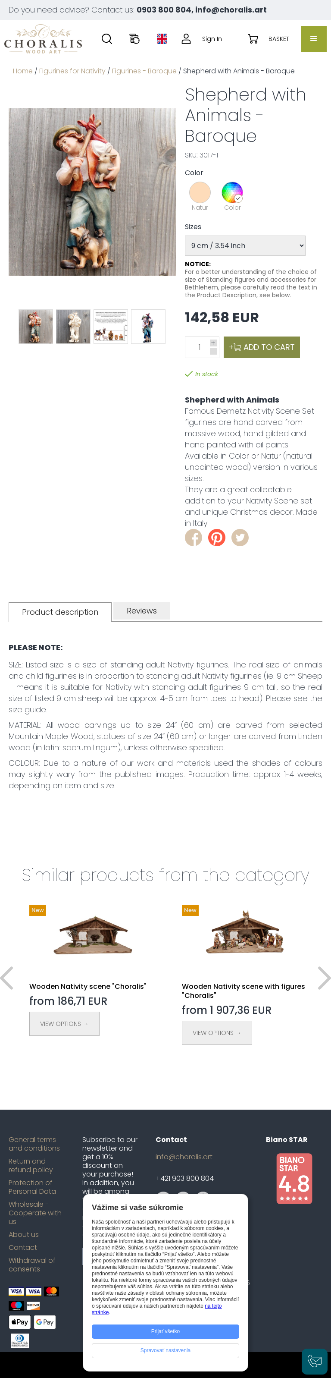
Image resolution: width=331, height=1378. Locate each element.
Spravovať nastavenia (166, 1350)
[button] (314, 39)
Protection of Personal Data (32, 1187)
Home (23, 71)
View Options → (64, 1023)
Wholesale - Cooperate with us (35, 1213)
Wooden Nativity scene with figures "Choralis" (243, 991)
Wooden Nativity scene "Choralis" (88, 986)
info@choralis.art (184, 1157)
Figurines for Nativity (72, 71)
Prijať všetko (165, 1331)
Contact (23, 1247)
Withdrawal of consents (32, 1265)
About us (24, 1234)
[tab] (60, 612)
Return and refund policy (31, 1165)
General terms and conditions (34, 1144)
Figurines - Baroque (144, 71)
